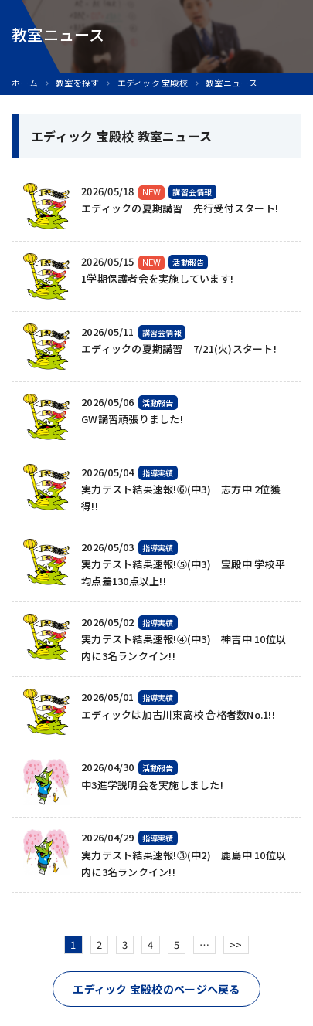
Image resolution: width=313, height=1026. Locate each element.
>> (236, 944)
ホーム (25, 83)
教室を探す (77, 83)
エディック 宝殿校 (152, 83)
